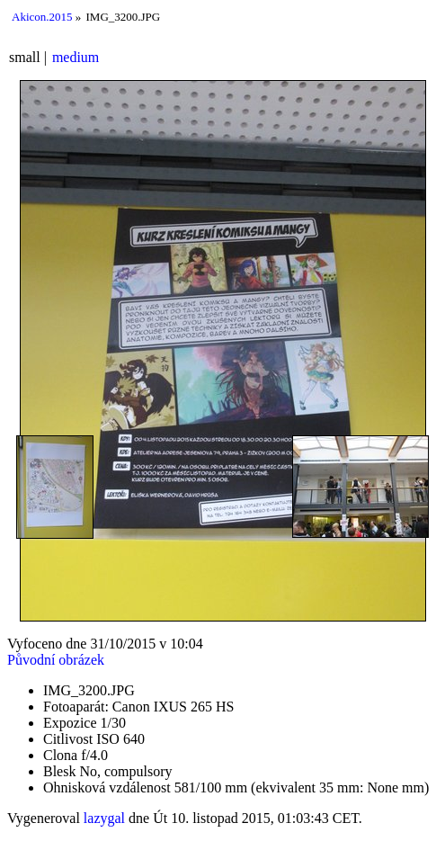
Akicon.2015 (42, 16)
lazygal (104, 818)
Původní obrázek (55, 659)
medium (75, 57)
